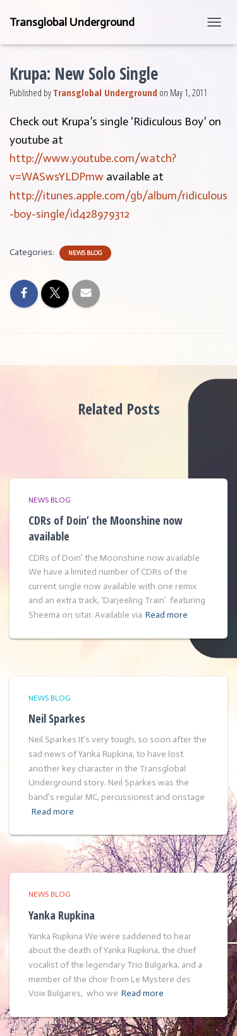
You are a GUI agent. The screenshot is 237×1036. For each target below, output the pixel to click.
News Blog (85, 253)
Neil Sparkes (56, 718)
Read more (166, 614)
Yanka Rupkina (61, 915)
